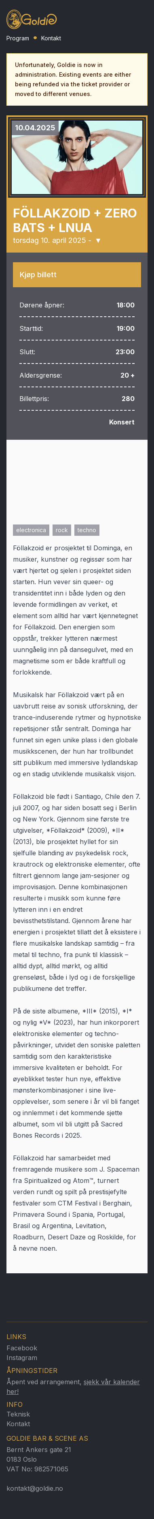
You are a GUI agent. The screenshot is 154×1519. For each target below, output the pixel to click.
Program (17, 38)
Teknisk (18, 1414)
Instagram (21, 1358)
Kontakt (51, 38)
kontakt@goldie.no (34, 1488)
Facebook (21, 1348)
